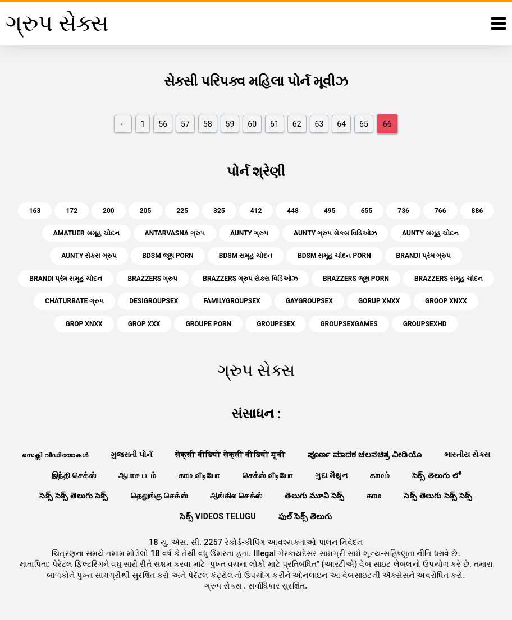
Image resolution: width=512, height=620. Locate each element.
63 (319, 123)
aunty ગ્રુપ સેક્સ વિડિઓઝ (335, 233)
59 (230, 123)
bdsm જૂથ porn (167, 256)
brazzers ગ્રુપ (152, 279)
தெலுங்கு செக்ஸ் (159, 495)
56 (162, 123)
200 (109, 211)
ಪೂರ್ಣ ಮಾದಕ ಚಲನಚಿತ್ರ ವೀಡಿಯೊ (365, 454)
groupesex (276, 324)
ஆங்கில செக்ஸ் (236, 495)
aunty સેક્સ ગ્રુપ (89, 256)
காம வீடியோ (199, 475)
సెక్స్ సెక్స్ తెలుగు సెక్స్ (73, 495)
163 (35, 211)
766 (440, 211)
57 (185, 123)
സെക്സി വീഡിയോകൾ (55, 454)
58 (207, 123)
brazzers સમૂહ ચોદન (448, 279)
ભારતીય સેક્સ (467, 454)
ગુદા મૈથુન (331, 475)
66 (387, 123)
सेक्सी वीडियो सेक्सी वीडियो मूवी (230, 454)
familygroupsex (231, 301)
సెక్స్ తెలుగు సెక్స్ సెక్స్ (438, 495)
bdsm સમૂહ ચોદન (245, 256)
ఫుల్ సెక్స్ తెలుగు (305, 516)
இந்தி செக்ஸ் (74, 475)
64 (341, 123)
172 (71, 211)
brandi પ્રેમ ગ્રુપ (423, 256)
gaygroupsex (309, 301)
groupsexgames (348, 324)
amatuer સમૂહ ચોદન (86, 233)
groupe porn (208, 324)
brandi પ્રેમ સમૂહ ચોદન (65, 279)
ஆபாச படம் (137, 475)
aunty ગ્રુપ (249, 233)
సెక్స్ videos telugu (218, 516)
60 (252, 123)
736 (403, 211)
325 (219, 211)
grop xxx (144, 324)
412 (256, 211)
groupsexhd (425, 324)
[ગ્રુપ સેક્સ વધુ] (498, 23)
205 (146, 211)
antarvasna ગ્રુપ (175, 233)
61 (274, 123)
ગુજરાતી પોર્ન (132, 454)
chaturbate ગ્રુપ (74, 301)
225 (182, 211)
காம (374, 495)
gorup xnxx (379, 301)
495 (330, 211)
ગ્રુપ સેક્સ (224, 585)
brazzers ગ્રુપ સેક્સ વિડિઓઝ (250, 279)
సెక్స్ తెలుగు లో (436, 475)
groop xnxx (446, 301)
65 (363, 123)
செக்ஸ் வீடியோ (268, 475)
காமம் (380, 475)
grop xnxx (83, 324)
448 (293, 211)
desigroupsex (153, 301)
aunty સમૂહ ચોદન (430, 233)
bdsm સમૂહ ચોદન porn (334, 256)
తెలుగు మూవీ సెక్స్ (314, 495)
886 (477, 211)
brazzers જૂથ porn (356, 279)
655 (367, 211)
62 (296, 123)
